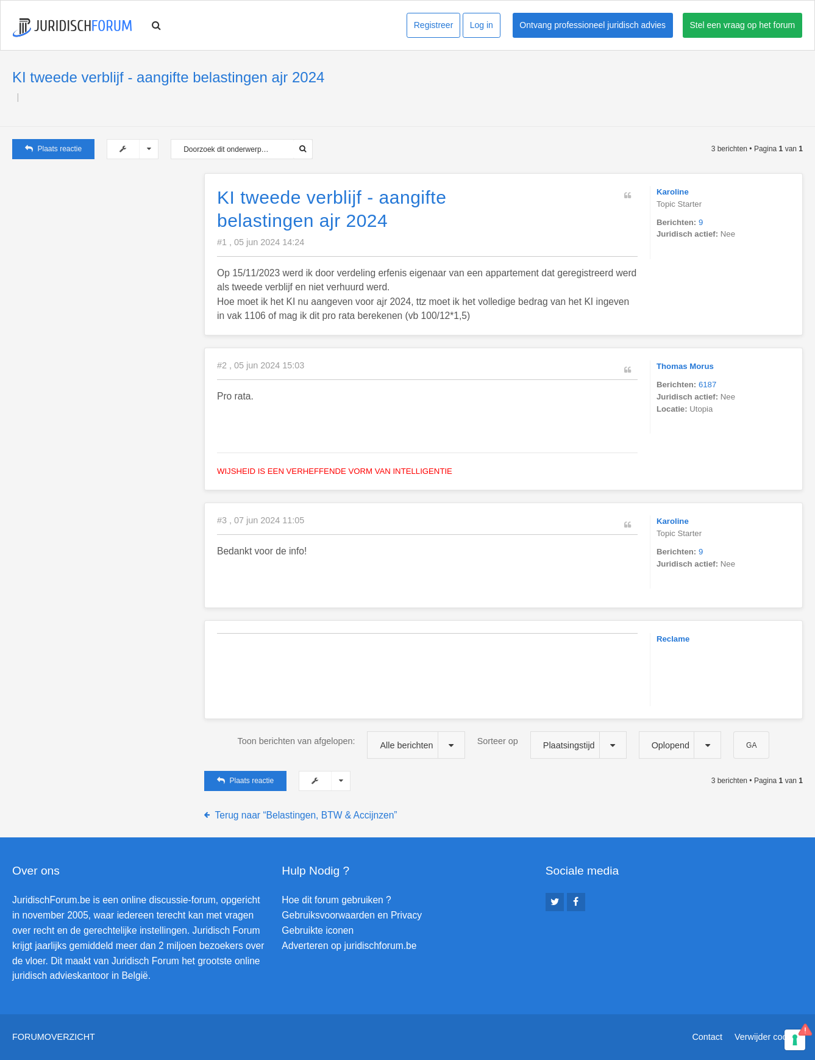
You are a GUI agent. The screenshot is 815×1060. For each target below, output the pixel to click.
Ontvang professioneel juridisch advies (592, 25)
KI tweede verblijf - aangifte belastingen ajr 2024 (168, 77)
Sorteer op (552, 745)
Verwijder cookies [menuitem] (769, 1037)
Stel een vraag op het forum (742, 25)
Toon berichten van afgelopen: (351, 745)
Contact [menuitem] (707, 1037)
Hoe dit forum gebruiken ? (336, 900)
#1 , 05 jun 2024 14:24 (260, 242)
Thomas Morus (685, 366)
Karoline (673, 191)
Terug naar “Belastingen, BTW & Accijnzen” (306, 815)
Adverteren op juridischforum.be (349, 945)
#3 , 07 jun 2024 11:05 (260, 520)
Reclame (673, 638)
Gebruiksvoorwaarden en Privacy (352, 915)
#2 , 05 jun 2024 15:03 (260, 365)
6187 (707, 384)
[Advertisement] (103, 249)
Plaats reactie (53, 149)
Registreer (434, 25)
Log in (481, 25)
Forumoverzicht (53, 1037)
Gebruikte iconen (318, 930)
